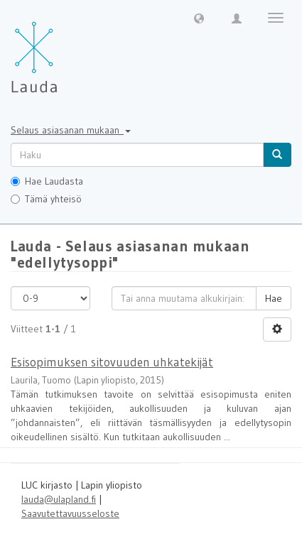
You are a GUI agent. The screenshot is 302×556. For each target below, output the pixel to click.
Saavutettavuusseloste (70, 513)
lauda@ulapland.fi (58, 499)
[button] (199, 18)
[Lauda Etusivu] (64, 49)
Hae (273, 298)
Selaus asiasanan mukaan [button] (71, 130)
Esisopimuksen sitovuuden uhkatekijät (112, 361)
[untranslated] (137, 155)
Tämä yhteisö (46, 198)
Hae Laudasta (47, 181)
